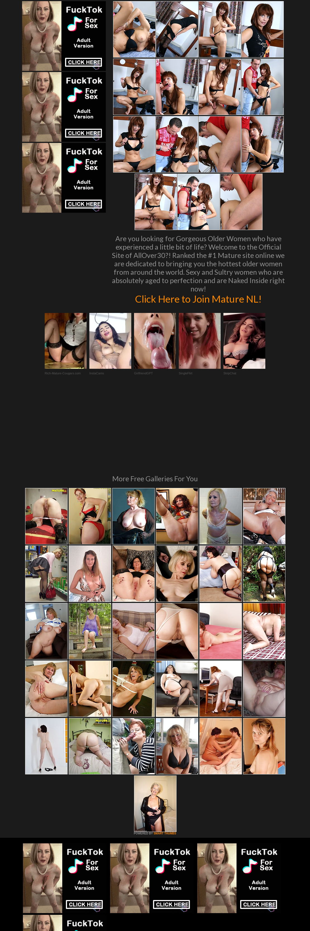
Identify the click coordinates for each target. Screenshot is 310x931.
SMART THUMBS (165, 757)
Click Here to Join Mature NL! (198, 299)
